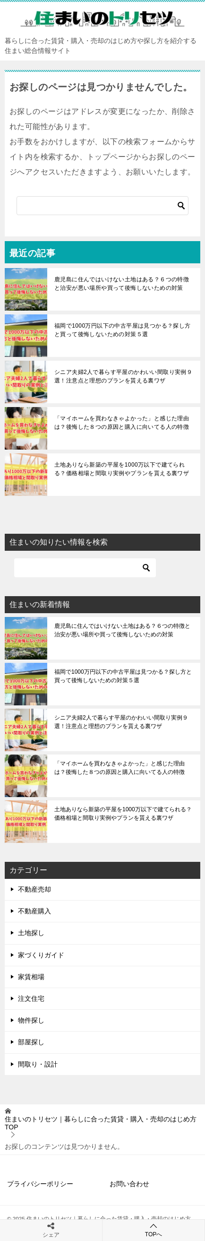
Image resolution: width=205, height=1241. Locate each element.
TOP (100, 1123)
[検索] (102, 205)
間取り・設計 (38, 1064)
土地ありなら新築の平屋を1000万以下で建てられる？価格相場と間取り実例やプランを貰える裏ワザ (121, 469)
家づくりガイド (41, 955)
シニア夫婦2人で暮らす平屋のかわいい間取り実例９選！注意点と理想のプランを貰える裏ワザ (123, 376)
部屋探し (31, 1042)
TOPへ (153, 1230)
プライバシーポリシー (40, 1184)
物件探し (31, 1020)
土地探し (31, 933)
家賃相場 (31, 977)
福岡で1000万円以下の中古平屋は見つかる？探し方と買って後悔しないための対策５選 (122, 330)
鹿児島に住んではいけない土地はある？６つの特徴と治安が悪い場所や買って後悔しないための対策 (121, 283)
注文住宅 (31, 998)
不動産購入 (34, 911)
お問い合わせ (129, 1184)
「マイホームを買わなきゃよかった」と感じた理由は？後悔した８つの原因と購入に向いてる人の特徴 (121, 422)
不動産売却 (34, 889)
